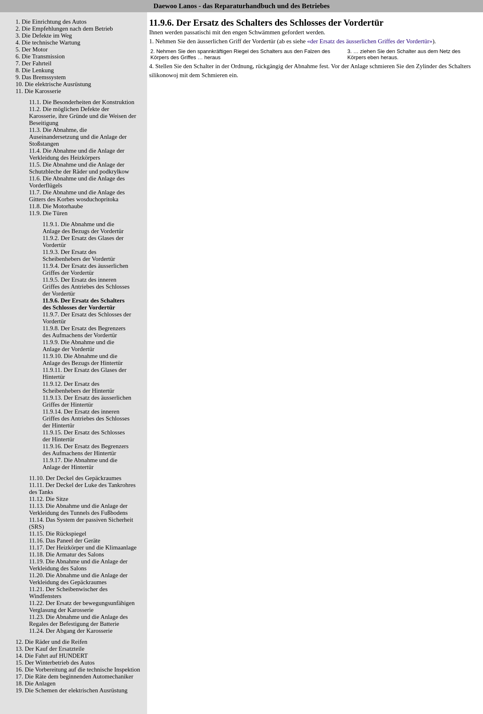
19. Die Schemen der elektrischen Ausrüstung (71, 690)
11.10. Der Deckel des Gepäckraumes (75, 478)
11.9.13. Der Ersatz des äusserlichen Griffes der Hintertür (86, 401)
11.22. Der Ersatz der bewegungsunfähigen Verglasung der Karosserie (82, 606)
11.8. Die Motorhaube (56, 206)
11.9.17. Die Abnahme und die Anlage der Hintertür (79, 463)
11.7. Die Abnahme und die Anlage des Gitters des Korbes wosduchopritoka (77, 195)
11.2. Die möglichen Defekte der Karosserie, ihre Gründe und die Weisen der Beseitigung (82, 116)
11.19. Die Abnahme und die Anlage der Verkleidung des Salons (78, 565)
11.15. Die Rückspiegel (57, 533)
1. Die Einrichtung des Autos (51, 21)
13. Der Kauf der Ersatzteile (50, 648)
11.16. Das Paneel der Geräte (64, 540)
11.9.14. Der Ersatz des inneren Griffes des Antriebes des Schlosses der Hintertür (86, 418)
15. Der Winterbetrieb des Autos (55, 662)
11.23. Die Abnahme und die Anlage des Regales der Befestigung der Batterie (78, 620)
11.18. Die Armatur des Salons (66, 554)
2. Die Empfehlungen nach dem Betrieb (64, 28)
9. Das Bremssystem (41, 77)
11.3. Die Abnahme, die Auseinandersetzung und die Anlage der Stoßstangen (78, 137)
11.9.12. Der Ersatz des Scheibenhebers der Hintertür (78, 387)
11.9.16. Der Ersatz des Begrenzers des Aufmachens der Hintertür (85, 449)
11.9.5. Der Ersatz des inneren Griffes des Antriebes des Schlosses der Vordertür (86, 286)
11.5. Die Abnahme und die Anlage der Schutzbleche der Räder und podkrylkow (79, 168)
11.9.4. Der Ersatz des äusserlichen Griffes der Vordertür (85, 269)
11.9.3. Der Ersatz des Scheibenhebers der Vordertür (78, 255)
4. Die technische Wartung (48, 42)
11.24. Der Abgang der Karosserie (70, 630)
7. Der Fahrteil (33, 63)
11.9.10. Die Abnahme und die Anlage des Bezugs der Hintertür (82, 359)
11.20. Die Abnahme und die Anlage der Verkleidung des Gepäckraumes (78, 578)
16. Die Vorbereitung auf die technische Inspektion (78, 669)
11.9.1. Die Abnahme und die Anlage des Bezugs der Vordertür (83, 227)
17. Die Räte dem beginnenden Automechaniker (74, 676)
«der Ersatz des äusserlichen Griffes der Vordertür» (370, 41)
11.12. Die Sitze (48, 499)
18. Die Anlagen (36, 683)
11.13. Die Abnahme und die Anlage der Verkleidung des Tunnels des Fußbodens (78, 509)
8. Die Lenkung (35, 70)
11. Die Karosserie (38, 91)
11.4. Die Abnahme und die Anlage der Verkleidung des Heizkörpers (77, 154)
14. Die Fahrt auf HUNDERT (52, 655)
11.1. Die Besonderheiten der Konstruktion (81, 102)
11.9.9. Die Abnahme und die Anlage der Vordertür (78, 345)
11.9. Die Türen (48, 213)
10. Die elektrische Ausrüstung (53, 84)
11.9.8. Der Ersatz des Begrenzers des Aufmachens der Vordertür (83, 331)
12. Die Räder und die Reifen (51, 641)
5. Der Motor (32, 49)
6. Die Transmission (40, 56)
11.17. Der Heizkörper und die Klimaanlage (82, 547)
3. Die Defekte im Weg (44, 35)
